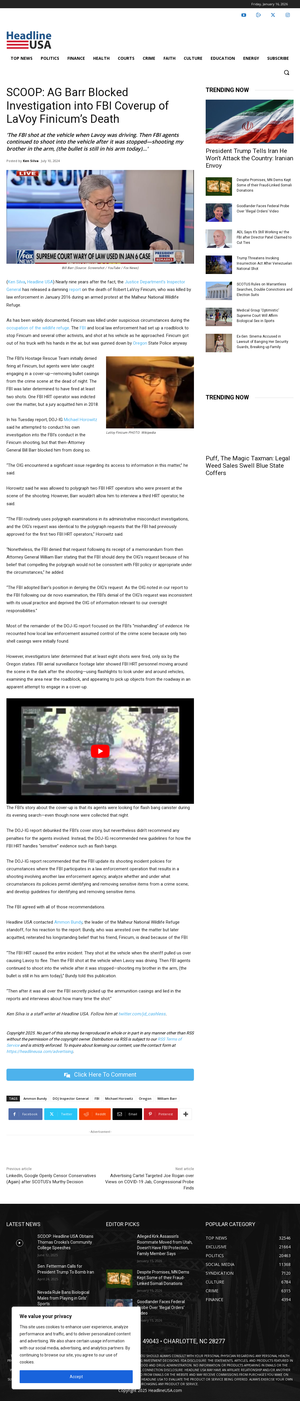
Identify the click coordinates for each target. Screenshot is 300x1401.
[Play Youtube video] (100, 751)
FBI (83, 328)
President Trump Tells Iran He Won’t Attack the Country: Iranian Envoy (249, 158)
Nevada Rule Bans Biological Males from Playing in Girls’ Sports (63, 1298)
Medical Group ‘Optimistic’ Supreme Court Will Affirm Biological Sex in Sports (258, 315)
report (75, 289)
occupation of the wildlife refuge (37, 328)
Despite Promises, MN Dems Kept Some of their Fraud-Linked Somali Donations (264, 185)
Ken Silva (31, 161)
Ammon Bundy (68, 922)
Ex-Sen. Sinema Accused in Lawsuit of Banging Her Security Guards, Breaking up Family (262, 341)
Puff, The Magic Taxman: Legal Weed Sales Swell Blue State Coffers (248, 465)
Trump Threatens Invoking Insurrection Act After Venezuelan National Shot (264, 263)
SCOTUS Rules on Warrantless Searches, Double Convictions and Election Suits (264, 289)
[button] (286, 72)
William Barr (167, 1098)
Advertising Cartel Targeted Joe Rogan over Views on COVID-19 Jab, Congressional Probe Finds (149, 1182)
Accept (76, 1376)
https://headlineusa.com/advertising (39, 1051)
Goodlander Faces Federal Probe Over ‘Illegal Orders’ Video (161, 1307)
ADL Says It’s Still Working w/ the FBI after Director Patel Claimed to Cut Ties (264, 237)
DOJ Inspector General (71, 1098)
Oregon (140, 343)
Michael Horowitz (80, 419)
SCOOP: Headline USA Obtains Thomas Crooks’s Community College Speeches (65, 1242)
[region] (76, 1348)
